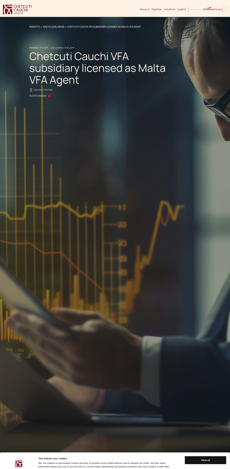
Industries (169, 9)
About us (144, 9)
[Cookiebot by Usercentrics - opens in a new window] (19, 463)
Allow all (205, 445)
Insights (181, 9)
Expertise (157, 9)
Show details (45, 463)
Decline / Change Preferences (205, 454)
